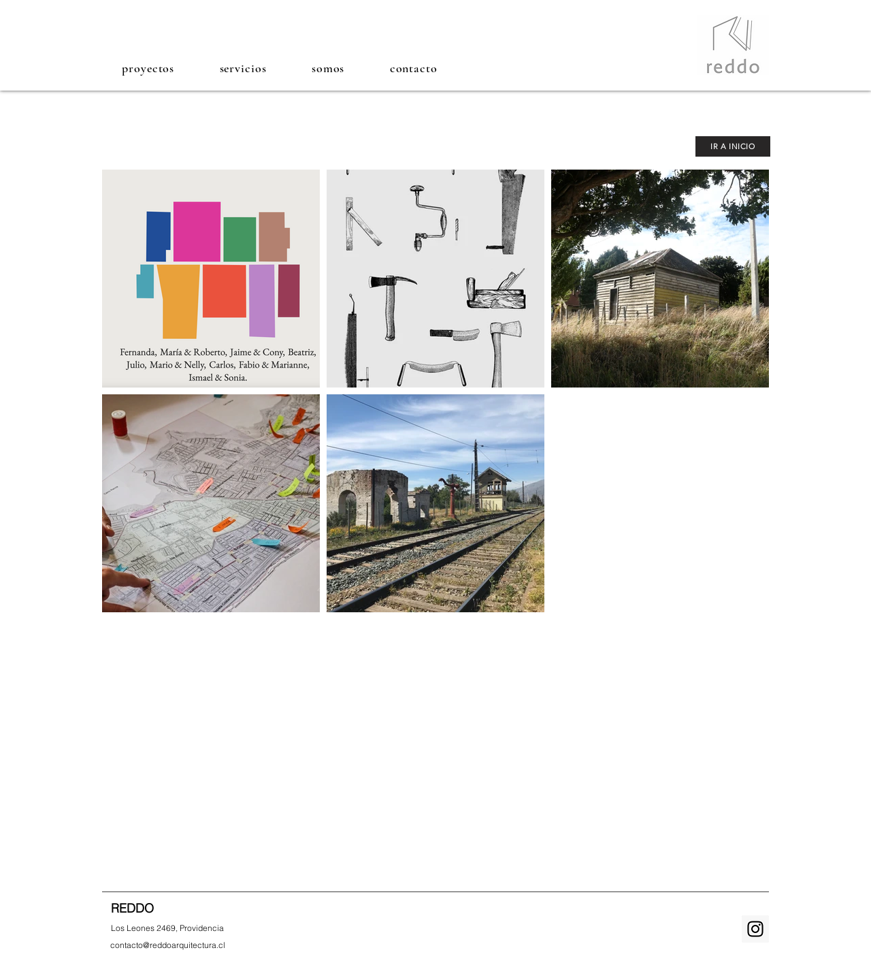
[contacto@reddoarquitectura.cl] (168, 945)
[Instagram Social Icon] (755, 929)
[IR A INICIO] (732, 146)
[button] (148, 67)
